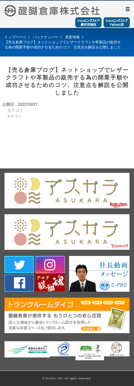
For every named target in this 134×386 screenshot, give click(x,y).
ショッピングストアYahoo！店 (117, 22)
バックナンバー (45, 37)
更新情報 (72, 37)
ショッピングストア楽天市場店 (88, 22)
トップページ (15, 37)
